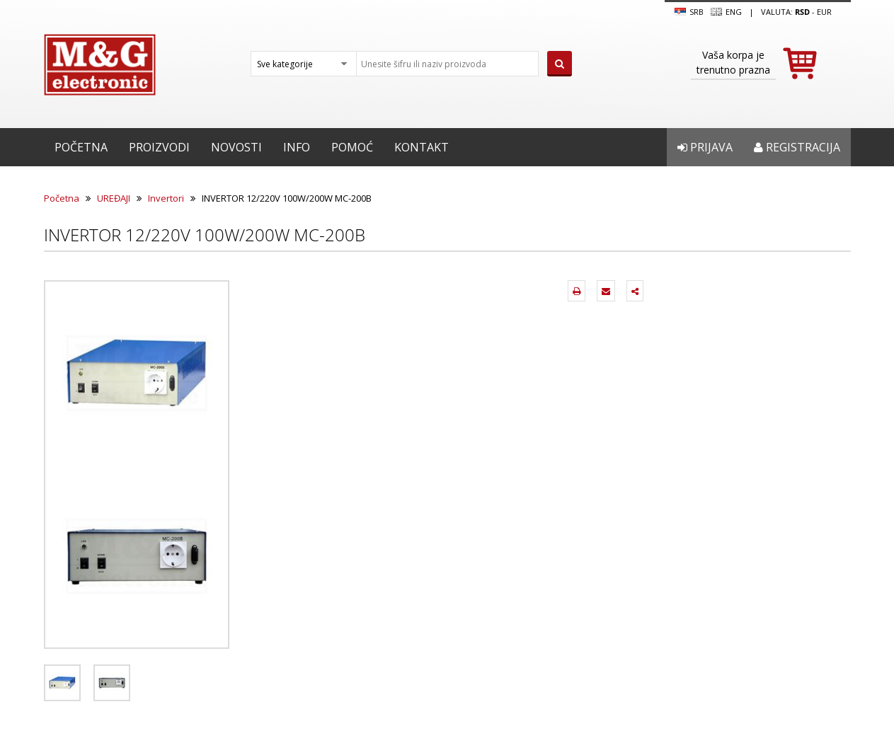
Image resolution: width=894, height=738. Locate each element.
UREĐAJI (113, 198)
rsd (802, 11)
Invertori (166, 198)
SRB (689, 12)
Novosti (236, 147)
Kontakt (421, 147)
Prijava (705, 147)
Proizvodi (159, 147)
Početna (81, 147)
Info (296, 147)
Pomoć (352, 147)
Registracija (797, 147)
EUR (824, 11)
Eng (726, 12)
